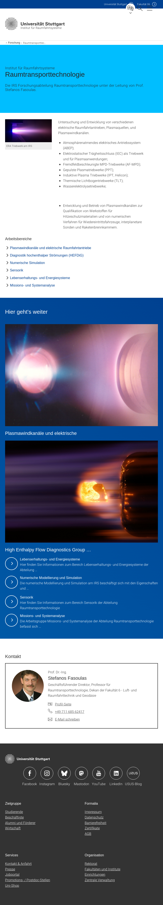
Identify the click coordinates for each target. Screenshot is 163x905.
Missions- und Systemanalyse (32, 285)
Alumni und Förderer (20, 822)
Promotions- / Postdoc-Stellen (27, 880)
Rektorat (91, 863)
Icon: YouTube (98, 773)
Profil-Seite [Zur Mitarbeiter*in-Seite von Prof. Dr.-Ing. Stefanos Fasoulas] (63, 704)
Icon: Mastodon (81, 773)
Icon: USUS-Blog (133, 773)
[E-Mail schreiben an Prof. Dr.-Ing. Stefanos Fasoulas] (64, 719)
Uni (115, 4)
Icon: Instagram (47, 773)
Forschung (14, 42)
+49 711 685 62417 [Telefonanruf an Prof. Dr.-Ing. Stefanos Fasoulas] (69, 711)
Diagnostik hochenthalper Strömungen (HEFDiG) (47, 255)
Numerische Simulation (27, 263)
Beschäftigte (14, 817)
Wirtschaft (13, 828)
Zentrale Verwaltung (100, 880)
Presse (10, 869)
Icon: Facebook (29, 773)
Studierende (14, 811)
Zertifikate (92, 828)
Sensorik (16, 270)
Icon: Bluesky (64, 773)
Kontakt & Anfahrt (18, 863)
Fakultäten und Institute (102, 869)
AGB (88, 833)
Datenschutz (94, 817)
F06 (143, 4)
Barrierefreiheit (95, 822)
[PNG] (28, 130)
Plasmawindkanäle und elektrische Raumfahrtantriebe (50, 248)
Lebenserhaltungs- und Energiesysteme (40, 278)
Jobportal (12, 874)
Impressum (93, 811)
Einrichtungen (95, 874)
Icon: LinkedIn (116, 773)
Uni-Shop (12, 885)
